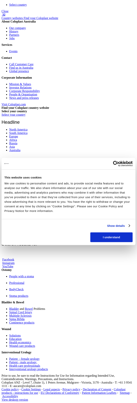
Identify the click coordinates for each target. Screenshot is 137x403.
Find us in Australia (21, 67)
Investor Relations (20, 87)
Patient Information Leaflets (99, 392)
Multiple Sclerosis (20, 315)
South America (18, 133)
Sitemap (125, 392)
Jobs (12, 38)
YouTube (7, 266)
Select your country (13, 114)
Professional (16, 282)
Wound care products (22, 345)
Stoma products (18, 295)
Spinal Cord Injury (20, 312)
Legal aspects (51, 389)
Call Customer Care (21, 64)
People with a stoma (21, 276)
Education (15, 339)
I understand (111, 237)
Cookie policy (10, 389)
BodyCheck (16, 289)
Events (13, 51)
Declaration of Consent (97, 389)
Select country (18, 4)
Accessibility (10, 396)
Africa (13, 139)
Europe (13, 136)
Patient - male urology (23, 362)
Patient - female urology (24, 358)
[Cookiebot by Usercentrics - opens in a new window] (116, 163)
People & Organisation (23, 94)
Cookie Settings (31, 389)
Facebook (8, 259)
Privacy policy (71, 389)
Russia (13, 143)
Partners (14, 34)
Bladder (14, 308)
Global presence (19, 71)
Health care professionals (24, 365)
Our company (17, 28)
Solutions (15, 335)
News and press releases (24, 97)
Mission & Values (20, 84)
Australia (14, 150)
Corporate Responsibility (24, 91)
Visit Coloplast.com (14, 104)
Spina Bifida (16, 319)
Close (5, 11)
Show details (116, 225)
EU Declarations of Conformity (60, 392)
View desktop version (15, 399)
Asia (12, 146)
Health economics (20, 342)
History (13, 31)
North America (18, 129)
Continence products (21, 322)
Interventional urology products (28, 369)
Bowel (29, 308)
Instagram (8, 263)
